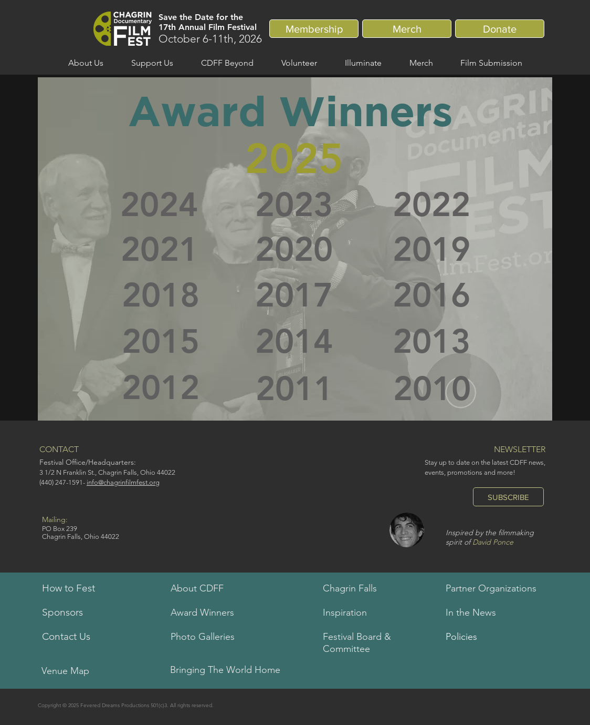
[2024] (159, 205)
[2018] (160, 295)
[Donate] (499, 28)
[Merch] (406, 28)
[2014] (294, 342)
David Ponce (492, 542)
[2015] (160, 342)
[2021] (159, 250)
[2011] (294, 389)
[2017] (294, 295)
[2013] (431, 342)
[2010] (432, 389)
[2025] (294, 159)
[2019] (431, 250)
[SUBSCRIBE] (508, 496)
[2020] (294, 250)
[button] (85, 63)
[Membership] (314, 28)
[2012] (160, 388)
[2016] (431, 295)
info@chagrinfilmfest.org (123, 482)
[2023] (294, 205)
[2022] (431, 205)
